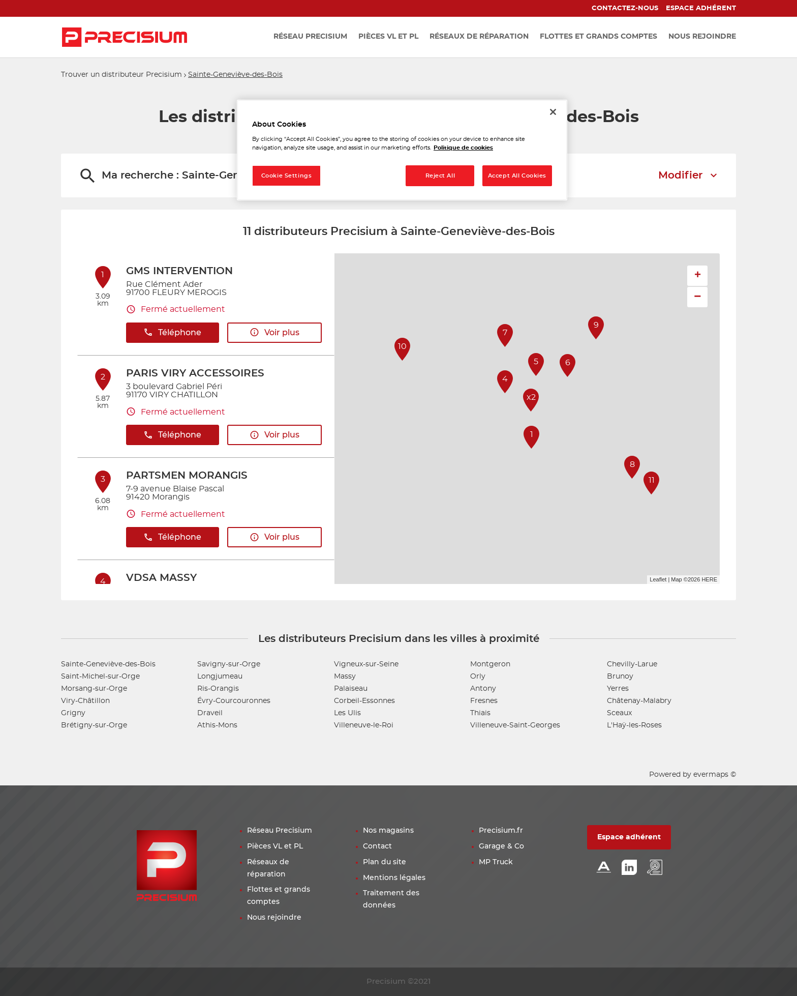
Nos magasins (388, 830)
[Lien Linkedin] (629, 868)
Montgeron (490, 664)
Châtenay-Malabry (639, 701)
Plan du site (384, 862)
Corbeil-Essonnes (364, 701)
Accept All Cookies (517, 176)
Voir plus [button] (274, 332)
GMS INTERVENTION (179, 271)
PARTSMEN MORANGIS (187, 476)
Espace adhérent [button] (629, 837)
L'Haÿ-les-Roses (634, 725)
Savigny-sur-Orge (228, 664)
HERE (709, 579)
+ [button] (697, 275)
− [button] (697, 296)
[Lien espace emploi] (654, 868)
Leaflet (658, 579)
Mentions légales (394, 878)
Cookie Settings (286, 176)
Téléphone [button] (172, 332)
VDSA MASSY (161, 578)
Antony (483, 688)
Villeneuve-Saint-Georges (515, 725)
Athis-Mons (217, 725)
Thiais (480, 713)
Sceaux (619, 713)
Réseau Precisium (279, 830)
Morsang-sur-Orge (94, 688)
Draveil (210, 713)
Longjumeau (219, 676)
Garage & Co (501, 846)
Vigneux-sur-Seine (366, 664)
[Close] (553, 112)
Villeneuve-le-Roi (363, 725)
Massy (345, 676)
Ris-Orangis (218, 688)
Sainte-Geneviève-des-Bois (235, 74)
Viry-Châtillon (85, 701)
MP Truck (496, 862)
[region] (402, 150)
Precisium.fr (501, 830)
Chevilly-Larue (632, 664)
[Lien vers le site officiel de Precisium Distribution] (124, 37)
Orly (477, 676)
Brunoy (620, 676)
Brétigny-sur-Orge (94, 725)
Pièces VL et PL (275, 846)
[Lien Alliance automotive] (603, 868)
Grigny (73, 713)
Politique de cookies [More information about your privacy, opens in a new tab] (463, 148)
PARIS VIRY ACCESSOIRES (195, 373)
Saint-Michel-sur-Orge (100, 676)
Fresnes (484, 701)
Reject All (440, 176)
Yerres (618, 688)
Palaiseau (350, 688)
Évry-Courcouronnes (233, 701)
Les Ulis (347, 713)
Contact (377, 846)
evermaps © (714, 774)
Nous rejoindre (274, 917)
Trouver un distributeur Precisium (121, 74)
